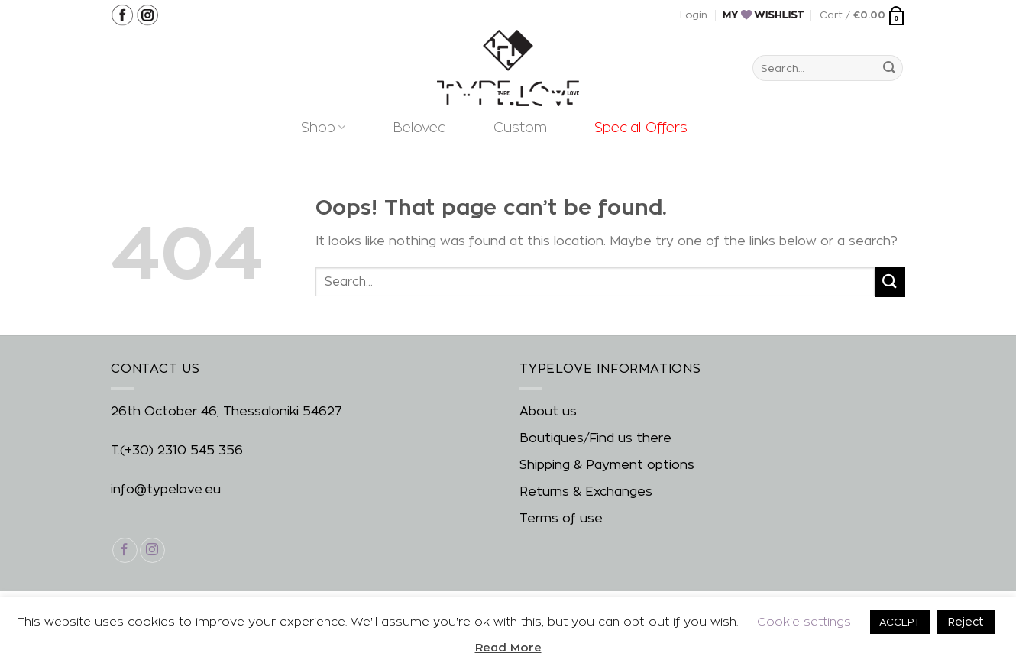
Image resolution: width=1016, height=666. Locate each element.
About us (548, 411)
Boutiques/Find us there (595, 438)
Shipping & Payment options (606, 464)
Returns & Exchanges (585, 491)
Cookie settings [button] (804, 621)
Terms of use (561, 518)
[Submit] (889, 68)
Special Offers (641, 127)
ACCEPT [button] (900, 621)
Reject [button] (966, 621)
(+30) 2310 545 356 (181, 450)
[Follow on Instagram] (152, 550)
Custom (520, 127)
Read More (508, 647)
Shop (323, 127)
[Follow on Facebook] (125, 550)
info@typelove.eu (166, 489)
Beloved (419, 127)
